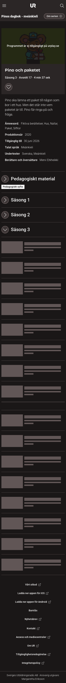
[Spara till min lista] (8, 87)
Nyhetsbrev (33, 619)
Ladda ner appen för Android (33, 601)
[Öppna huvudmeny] (4, 6)
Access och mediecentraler (33, 637)
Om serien (54, 16)
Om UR (33, 645)
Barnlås (33, 610)
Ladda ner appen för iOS (33, 593)
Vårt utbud (33, 584)
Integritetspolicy (33, 663)
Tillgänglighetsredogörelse (33, 654)
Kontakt (33, 628)
